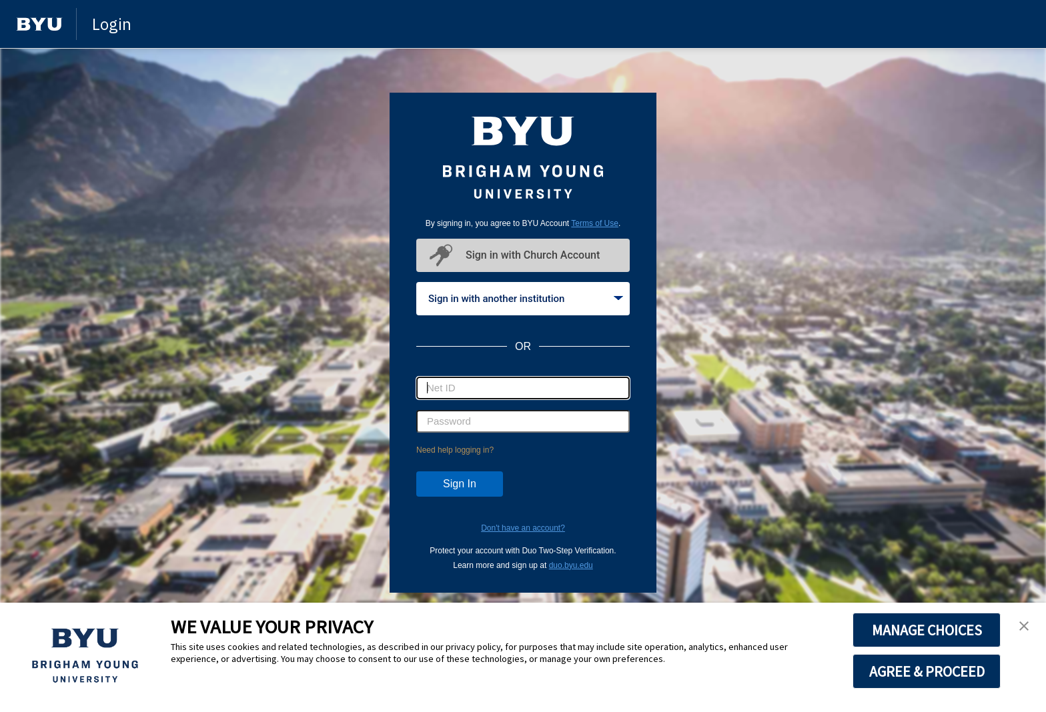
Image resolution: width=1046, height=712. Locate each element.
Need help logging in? (455, 450)
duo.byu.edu (571, 565)
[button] (1024, 626)
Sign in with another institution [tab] (525, 299)
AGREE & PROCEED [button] (927, 671)
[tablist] (523, 298)
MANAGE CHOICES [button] (927, 630)
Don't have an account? (523, 528)
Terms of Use (594, 223)
